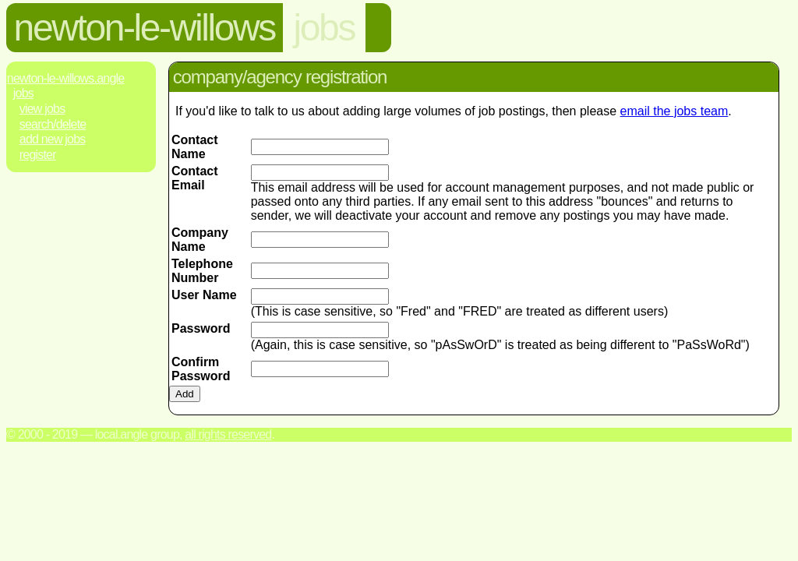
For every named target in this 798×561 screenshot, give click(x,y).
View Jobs (42, 108)
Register (37, 154)
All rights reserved (228, 434)
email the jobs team (674, 111)
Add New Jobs (52, 139)
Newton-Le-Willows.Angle (66, 78)
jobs (324, 27)
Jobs (23, 93)
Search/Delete (53, 124)
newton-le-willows (144, 27)
